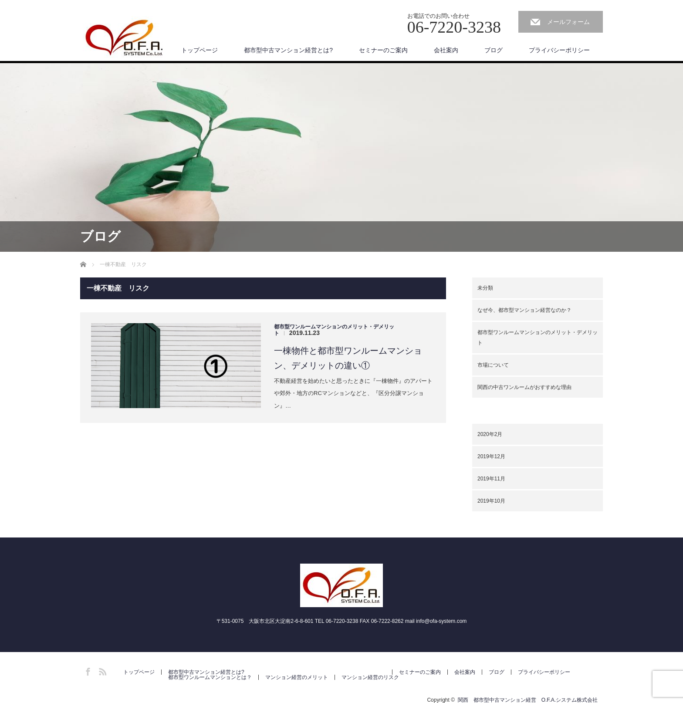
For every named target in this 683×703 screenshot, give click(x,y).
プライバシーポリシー (559, 50)
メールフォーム (568, 21)
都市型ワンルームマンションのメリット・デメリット (537, 337)
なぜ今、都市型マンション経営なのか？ (524, 310)
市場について (493, 365)
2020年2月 (489, 434)
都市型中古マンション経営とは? (288, 50)
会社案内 (446, 50)
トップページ (199, 50)
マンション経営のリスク (370, 677)
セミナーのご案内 (383, 50)
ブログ (493, 50)
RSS (101, 670)
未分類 (485, 288)
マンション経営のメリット (296, 677)
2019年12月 (491, 456)
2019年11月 (491, 479)
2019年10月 (491, 501)
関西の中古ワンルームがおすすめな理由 (524, 387)
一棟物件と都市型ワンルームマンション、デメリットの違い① (348, 358)
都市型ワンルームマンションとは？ (210, 677)
